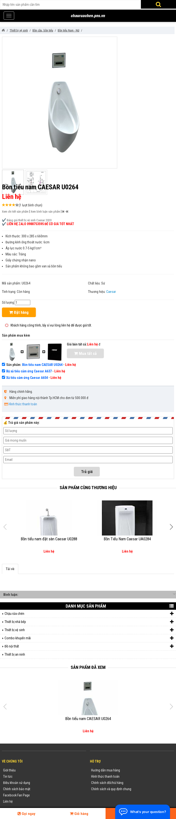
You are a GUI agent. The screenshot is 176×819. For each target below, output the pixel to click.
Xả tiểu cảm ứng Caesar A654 (27, 378)
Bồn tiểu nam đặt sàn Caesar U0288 (49, 538)
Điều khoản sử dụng (16, 783)
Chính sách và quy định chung (111, 789)
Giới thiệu (9, 770)
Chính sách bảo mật (16, 789)
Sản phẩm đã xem (88, 667)
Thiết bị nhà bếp (89, 622)
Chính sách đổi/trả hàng (107, 783)
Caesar (111, 292)
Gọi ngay (26, 814)
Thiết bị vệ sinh (89, 630)
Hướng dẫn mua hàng (105, 770)
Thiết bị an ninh (15, 654)
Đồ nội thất (89, 646)
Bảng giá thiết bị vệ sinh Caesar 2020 (29, 220)
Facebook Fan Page (16, 795)
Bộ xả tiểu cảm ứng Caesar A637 (29, 371)
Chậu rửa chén (89, 614)
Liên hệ (8, 801)
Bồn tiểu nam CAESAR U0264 (42, 365)
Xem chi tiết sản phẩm (15, 211)
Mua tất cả (85, 353)
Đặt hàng (19, 312)
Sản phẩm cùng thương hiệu (88, 487)
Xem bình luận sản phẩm (45, 211)
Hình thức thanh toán (23, 404)
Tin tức (8, 776)
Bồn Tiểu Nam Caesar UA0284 (127, 538)
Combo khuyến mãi (89, 638)
